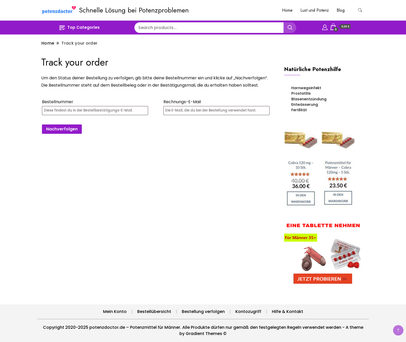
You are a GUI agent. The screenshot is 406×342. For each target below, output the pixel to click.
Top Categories (79, 27)
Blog (341, 10)
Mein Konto (115, 312)
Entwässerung (304, 104)
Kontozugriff (248, 312)
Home (287, 10)
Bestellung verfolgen (203, 312)
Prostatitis (301, 93)
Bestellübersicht (154, 312)
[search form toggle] (360, 10)
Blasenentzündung (309, 99)
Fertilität (299, 110)
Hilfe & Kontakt (287, 312)
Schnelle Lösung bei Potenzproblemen (134, 10)
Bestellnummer (57, 102)
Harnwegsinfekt (306, 87)
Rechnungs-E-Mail (182, 102)
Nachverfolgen (62, 129)
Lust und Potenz (314, 10)
